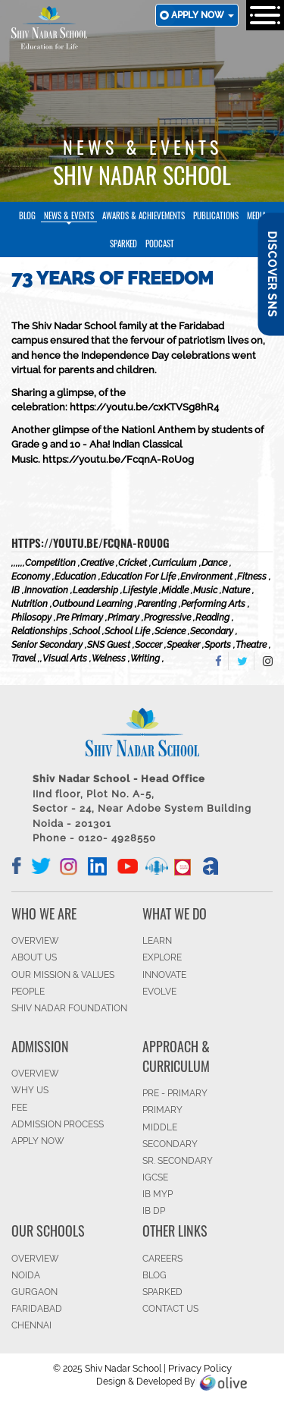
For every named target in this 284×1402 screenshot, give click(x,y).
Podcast (159, 243)
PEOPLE (28, 991)
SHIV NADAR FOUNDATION (69, 1008)
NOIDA (25, 1275)
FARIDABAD (36, 1308)
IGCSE (155, 1177)
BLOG (154, 1275)
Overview (35, 1258)
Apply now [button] (202, 15)
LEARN (157, 940)
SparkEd (123, 243)
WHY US (29, 1090)
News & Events (69, 215)
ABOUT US (34, 957)
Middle (159, 1127)
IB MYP (157, 1194)
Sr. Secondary (177, 1160)
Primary (162, 1110)
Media (256, 215)
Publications (216, 215)
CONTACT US (170, 1308)
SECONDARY (170, 1144)
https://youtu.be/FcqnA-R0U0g (90, 542)
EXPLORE (162, 957)
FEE (19, 1107)
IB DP (153, 1211)
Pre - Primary (175, 1093)
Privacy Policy (200, 1368)
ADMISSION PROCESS (57, 1124)
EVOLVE (159, 991)
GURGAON (34, 1292)
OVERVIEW (35, 940)
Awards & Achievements (143, 215)
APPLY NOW (37, 1141)
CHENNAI (31, 1325)
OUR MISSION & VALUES (62, 975)
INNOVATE (164, 975)
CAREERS (162, 1258)
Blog (27, 215)
